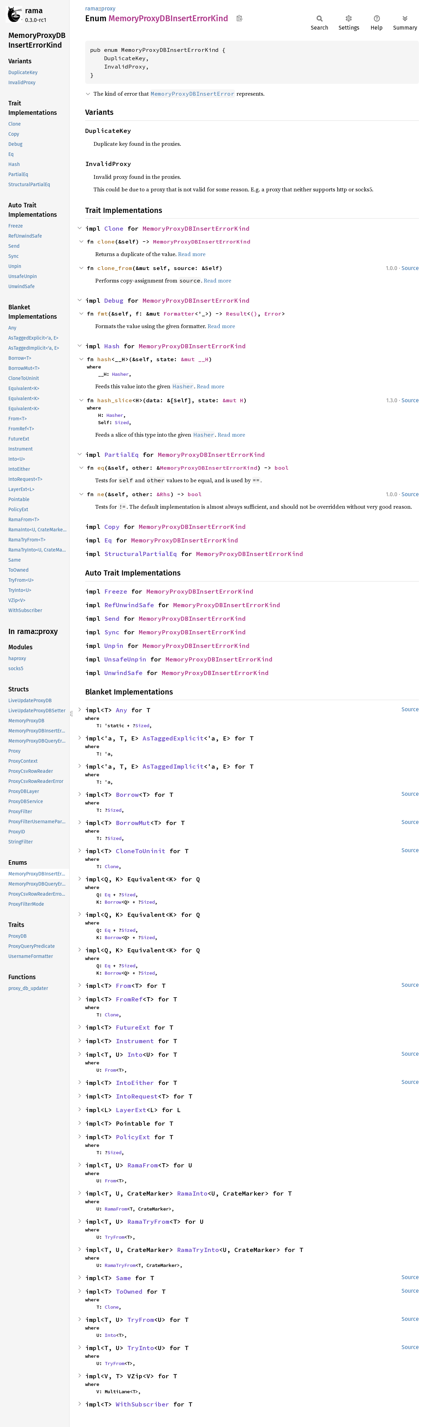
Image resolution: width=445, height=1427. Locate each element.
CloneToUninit (140, 851)
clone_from (114, 267)
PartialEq (121, 455)
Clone (113, 228)
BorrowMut (133, 823)
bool (282, 467)
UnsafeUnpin (125, 659)
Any (121, 710)
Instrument (135, 1041)
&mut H (232, 400)
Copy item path (239, 18)
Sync (112, 632)
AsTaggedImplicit (173, 766)
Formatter (179, 313)
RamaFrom (142, 1165)
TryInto (140, 1348)
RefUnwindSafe (129, 605)
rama (34, 10)
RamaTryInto (198, 1250)
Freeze (115, 591)
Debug (113, 300)
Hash (112, 346)
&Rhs (163, 494)
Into (135, 1055)
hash (104, 359)
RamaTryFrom (148, 1222)
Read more (191, 254)
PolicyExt (133, 1137)
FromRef (129, 999)
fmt (102, 313)
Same (123, 1278)
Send (112, 619)
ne (100, 494)
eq (100, 467)
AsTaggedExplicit (173, 738)
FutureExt (133, 1027)
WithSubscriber (142, 1404)
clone (106, 241)
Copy (112, 527)
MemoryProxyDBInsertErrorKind (196, 228)
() (253, 313)
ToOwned (129, 1291)
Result (236, 313)
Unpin (113, 646)
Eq (108, 540)
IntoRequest (137, 1096)
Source (410, 268)
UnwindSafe (123, 673)
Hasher (120, 374)
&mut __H (195, 359)
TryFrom (114, 1237)
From (123, 986)
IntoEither (135, 1083)
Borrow (127, 795)
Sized (122, 422)
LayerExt (131, 1110)
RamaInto (192, 1193)
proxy (108, 8)
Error (273, 313)
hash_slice (114, 400)
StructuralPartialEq (140, 554)
